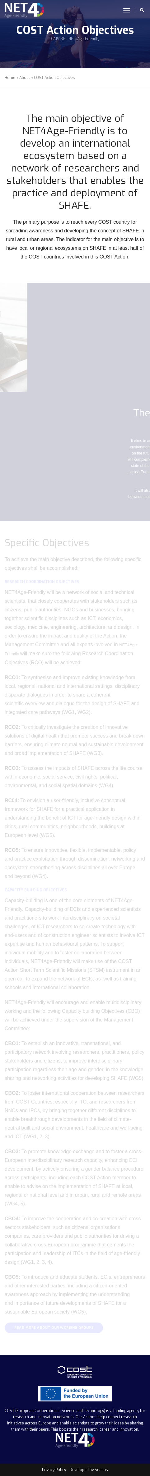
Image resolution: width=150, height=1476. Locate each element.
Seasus (101, 1469)
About (24, 77)
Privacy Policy (54, 1469)
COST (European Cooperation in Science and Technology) (55, 1410)
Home (10, 77)
